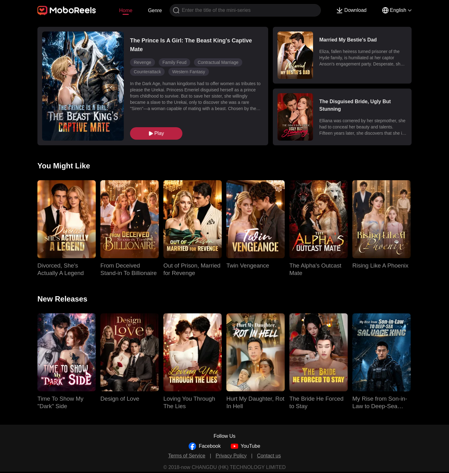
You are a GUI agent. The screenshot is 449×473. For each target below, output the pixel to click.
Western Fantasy (188, 71)
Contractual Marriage (218, 62)
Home (126, 10)
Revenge (142, 62)
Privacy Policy (231, 455)
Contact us (269, 455)
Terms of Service (186, 455)
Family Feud (174, 62)
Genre (155, 10)
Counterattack (147, 71)
